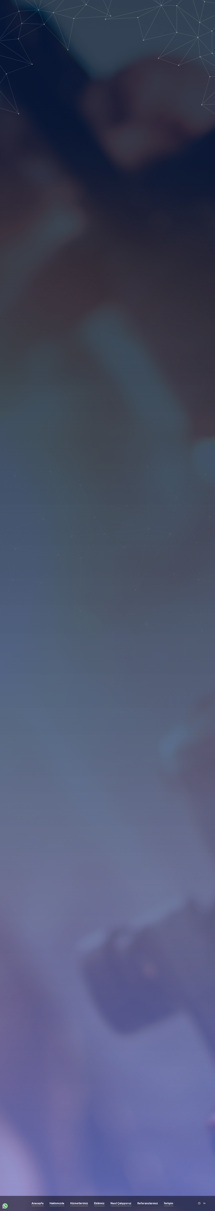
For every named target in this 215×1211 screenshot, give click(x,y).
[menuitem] (37, 1203)
